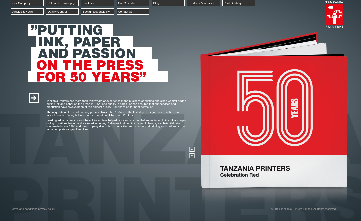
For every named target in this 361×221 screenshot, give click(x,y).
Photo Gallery (233, 3)
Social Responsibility (96, 11)
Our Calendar (127, 3)
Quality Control (57, 11)
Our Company (21, 3)
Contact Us (125, 11)
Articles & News (22, 11)
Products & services (201, 3)
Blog (156, 3)
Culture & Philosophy (61, 3)
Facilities (88, 3)
